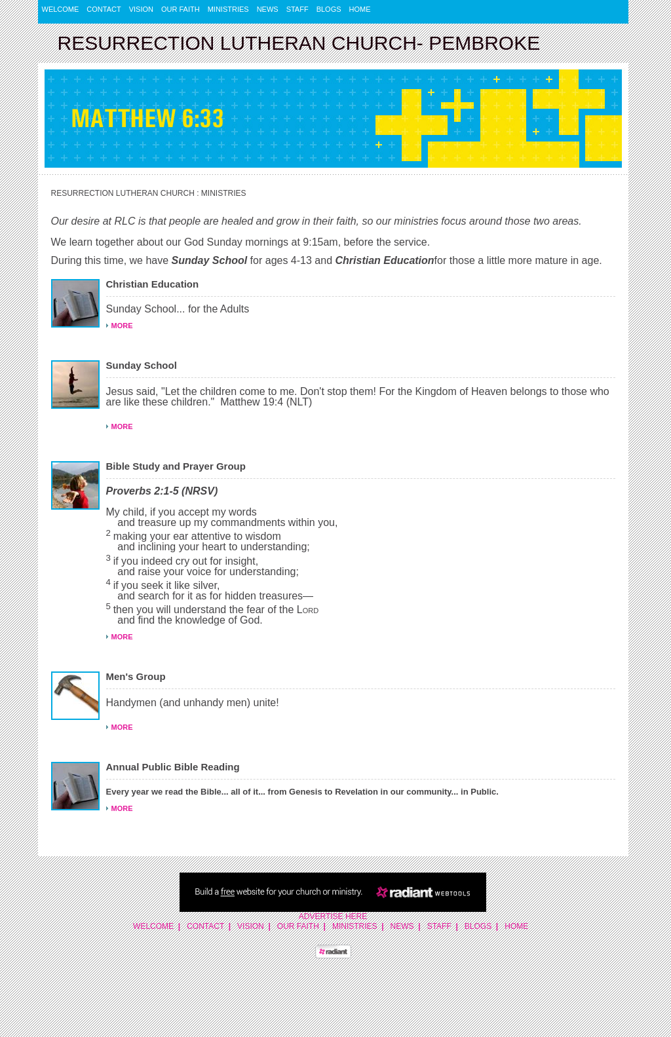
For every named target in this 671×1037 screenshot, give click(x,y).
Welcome (60, 9)
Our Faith (180, 9)
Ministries (228, 9)
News (267, 9)
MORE (122, 326)
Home (360, 9)
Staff (297, 9)
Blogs (328, 9)
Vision (141, 9)
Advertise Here (333, 916)
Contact (103, 9)
